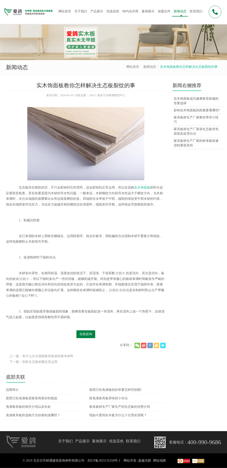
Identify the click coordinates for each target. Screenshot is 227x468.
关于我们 (65, 441)
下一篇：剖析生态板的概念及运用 (33, 362)
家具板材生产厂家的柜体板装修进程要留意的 (196, 143)
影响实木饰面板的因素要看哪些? (197, 110)
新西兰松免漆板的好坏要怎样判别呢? (115, 389)
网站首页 (132, 66)
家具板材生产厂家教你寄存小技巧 (196, 120)
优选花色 (116, 441)
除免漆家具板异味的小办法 (108, 398)
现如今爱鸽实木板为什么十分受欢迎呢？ (118, 415)
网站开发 (130, 460)
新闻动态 (149, 66)
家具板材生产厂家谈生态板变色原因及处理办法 (196, 131)
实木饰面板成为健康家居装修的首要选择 (196, 101)
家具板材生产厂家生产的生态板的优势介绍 (119, 406)
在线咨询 (85, 334)
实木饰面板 (142, 187)
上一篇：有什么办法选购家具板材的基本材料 (41, 356)
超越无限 (144, 460)
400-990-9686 (204, 442)
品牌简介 (12, 389)
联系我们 (133, 441)
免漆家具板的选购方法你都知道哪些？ (33, 415)
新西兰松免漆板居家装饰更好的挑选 (31, 398)
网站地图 (159, 460)
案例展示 (99, 441)
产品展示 (82, 441)
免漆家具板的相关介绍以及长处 (28, 406)
